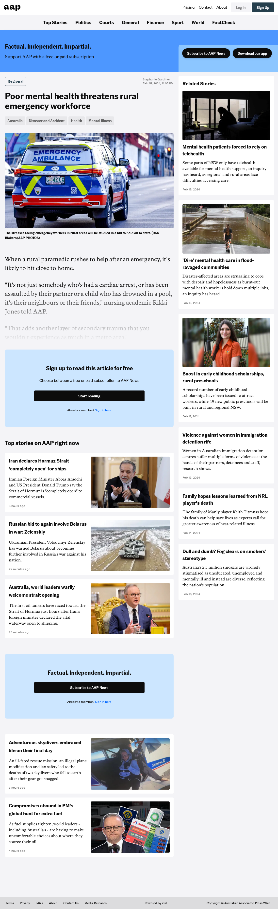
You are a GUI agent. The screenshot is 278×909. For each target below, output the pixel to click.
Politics (83, 22)
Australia (15, 120)
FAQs (39, 903)
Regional (16, 81)
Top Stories (55, 22)
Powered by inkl (156, 903)
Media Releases (95, 903)
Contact (206, 7)
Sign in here (103, 410)
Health (76, 120)
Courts (106, 22)
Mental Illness (100, 120)
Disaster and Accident (47, 120)
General (130, 22)
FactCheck (223, 22)
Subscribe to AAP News (206, 53)
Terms (10, 903)
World (198, 22)
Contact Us (71, 903)
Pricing (188, 7)
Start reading (89, 395)
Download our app (252, 53)
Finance (155, 22)
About (221, 7)
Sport (178, 22)
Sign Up (263, 7)
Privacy (25, 903)
